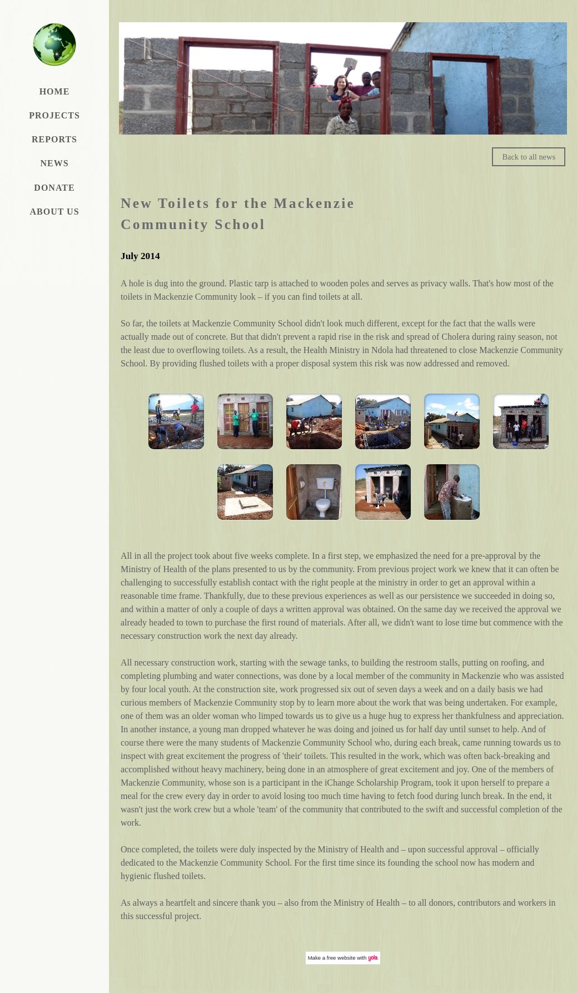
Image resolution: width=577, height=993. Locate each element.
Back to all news (528, 156)
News (54, 163)
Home (54, 91)
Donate (54, 187)
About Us (54, 211)
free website (341, 958)
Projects (54, 115)
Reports (54, 139)
